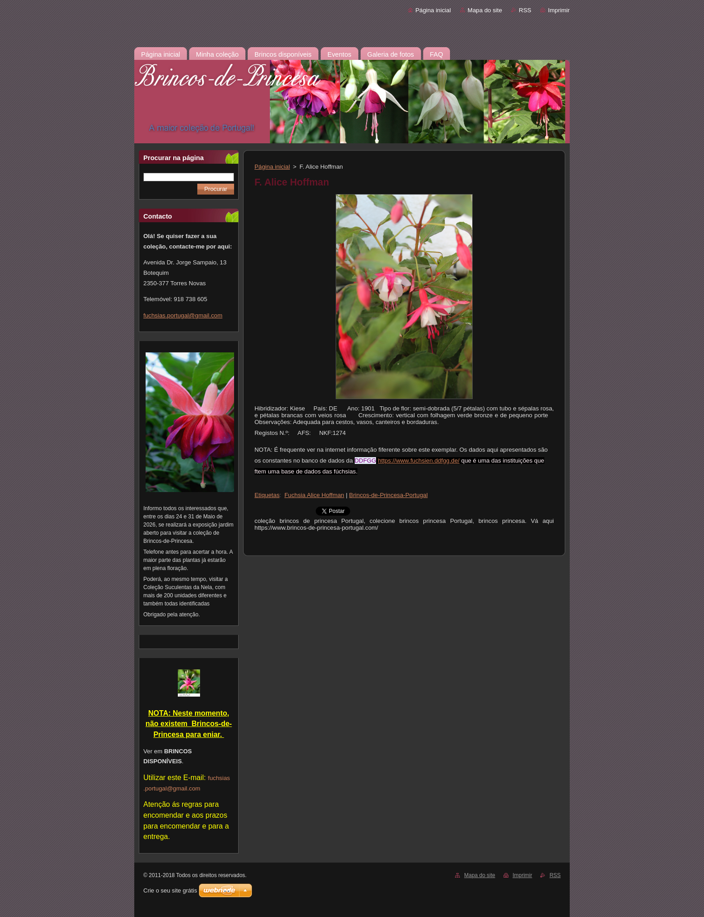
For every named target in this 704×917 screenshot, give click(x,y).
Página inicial (433, 10)
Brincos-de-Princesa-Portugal (388, 495)
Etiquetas (266, 495)
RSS (525, 10)
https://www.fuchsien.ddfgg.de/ (419, 460)
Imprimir (559, 10)
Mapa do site (485, 10)
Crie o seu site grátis (170, 890)
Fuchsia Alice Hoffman (314, 495)
